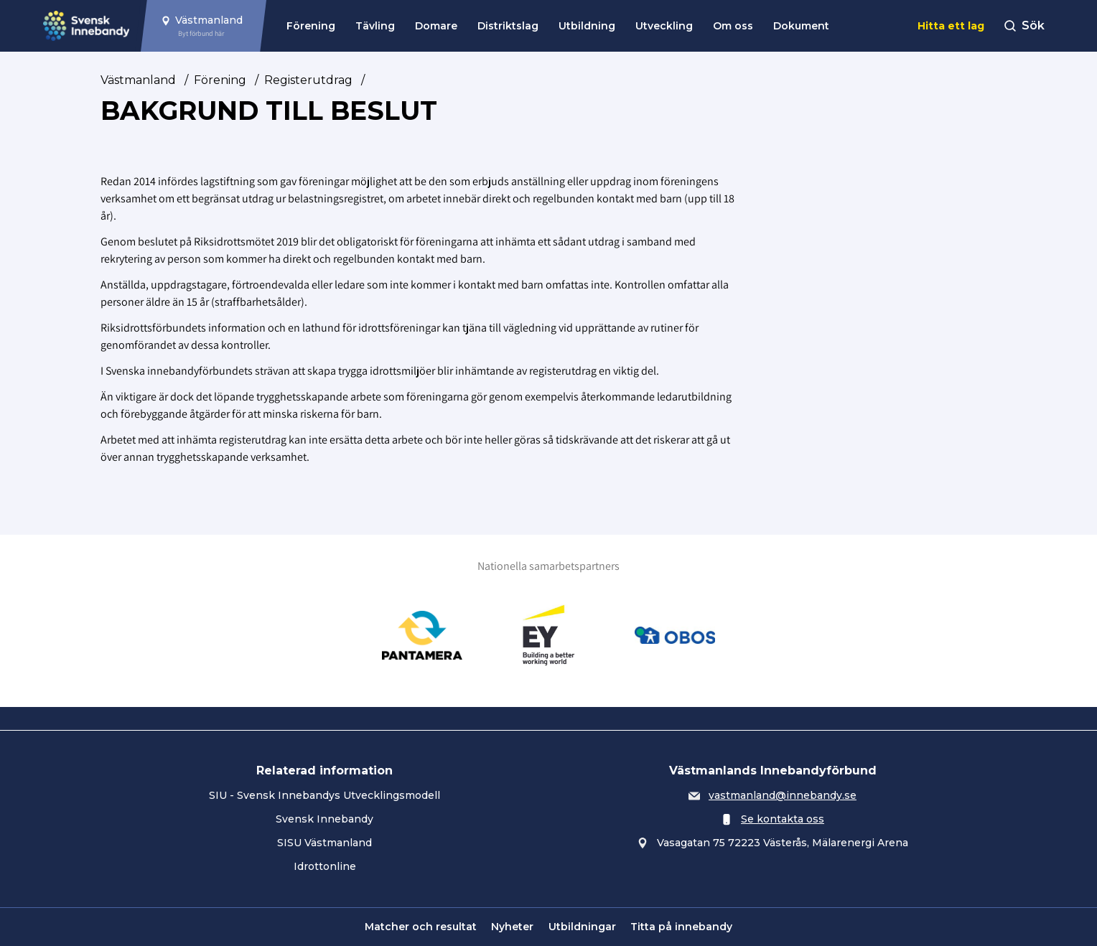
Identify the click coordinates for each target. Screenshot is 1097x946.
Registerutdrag (308, 80)
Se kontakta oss (782, 818)
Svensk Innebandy (324, 818)
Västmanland (138, 80)
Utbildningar (582, 926)
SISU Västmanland (324, 842)
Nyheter (512, 926)
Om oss (733, 25)
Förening (310, 25)
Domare (436, 25)
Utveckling (664, 25)
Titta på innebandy (681, 926)
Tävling (375, 25)
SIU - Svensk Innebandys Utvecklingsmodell (324, 795)
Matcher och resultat (421, 926)
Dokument (801, 25)
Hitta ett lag (951, 25)
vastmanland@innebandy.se (782, 795)
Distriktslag (507, 25)
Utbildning (587, 25)
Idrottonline (325, 866)
